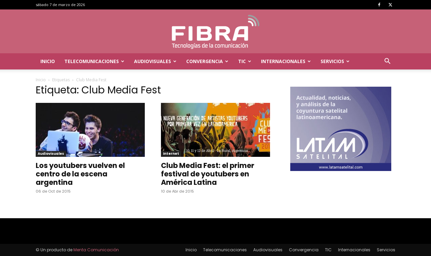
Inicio (47, 61)
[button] (387, 62)
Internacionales (286, 61)
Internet (171, 153)
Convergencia (207, 61)
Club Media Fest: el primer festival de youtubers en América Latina (207, 174)
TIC (244, 61)
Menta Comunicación (96, 250)
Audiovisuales (155, 61)
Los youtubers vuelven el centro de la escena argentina (80, 174)
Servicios (335, 61)
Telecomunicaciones (94, 61)
